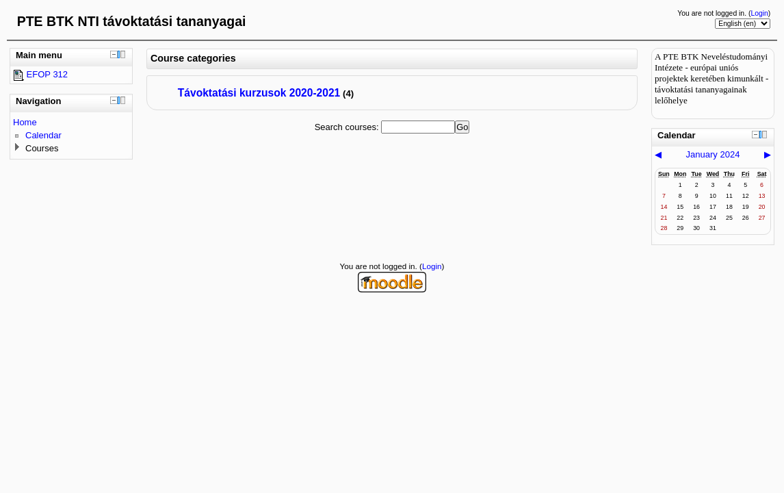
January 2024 (713, 154)
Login (759, 13)
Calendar (43, 135)
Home (25, 122)
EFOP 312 (40, 74)
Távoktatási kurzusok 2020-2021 (259, 93)
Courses (41, 148)
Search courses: (348, 127)
